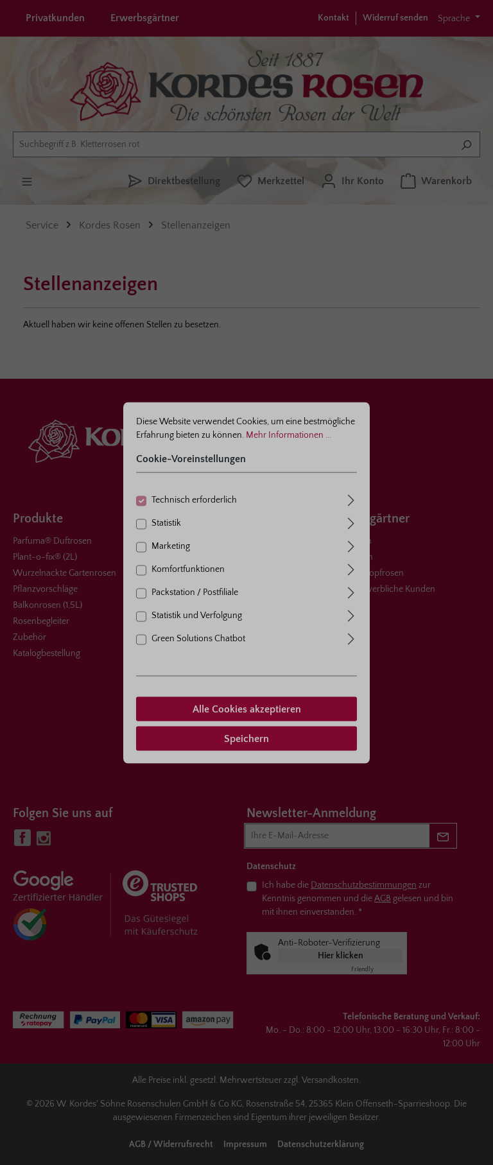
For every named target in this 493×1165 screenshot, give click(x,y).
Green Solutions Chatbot (198, 638)
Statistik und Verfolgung (196, 615)
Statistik (166, 522)
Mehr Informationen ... (288, 434)
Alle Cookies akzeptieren (247, 708)
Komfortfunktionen (188, 569)
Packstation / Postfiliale (194, 592)
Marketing (170, 545)
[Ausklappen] (351, 498)
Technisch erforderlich (194, 499)
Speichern (246, 738)
